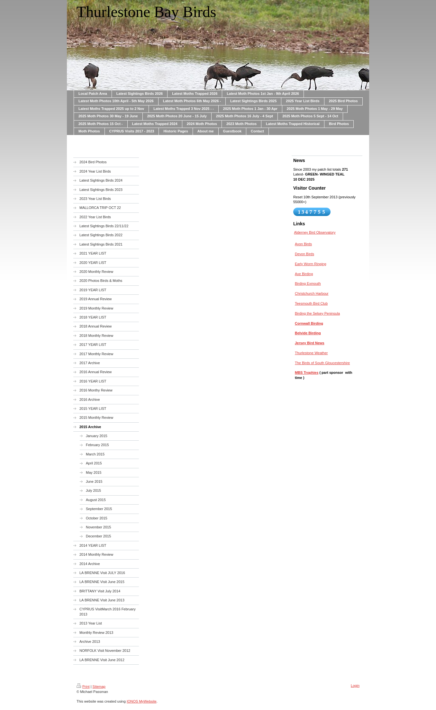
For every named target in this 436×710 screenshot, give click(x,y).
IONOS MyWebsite (142, 701)
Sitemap (99, 686)
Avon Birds (303, 244)
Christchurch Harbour (312, 293)
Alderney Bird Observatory (314, 232)
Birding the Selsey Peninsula (317, 313)
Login (355, 686)
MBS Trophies (306, 372)
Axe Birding (304, 274)
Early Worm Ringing (310, 264)
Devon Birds (304, 254)
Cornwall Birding (309, 323)
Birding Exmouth (308, 283)
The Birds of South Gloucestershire (322, 363)
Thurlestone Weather (311, 353)
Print (83, 686)
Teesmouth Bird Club (311, 303)
